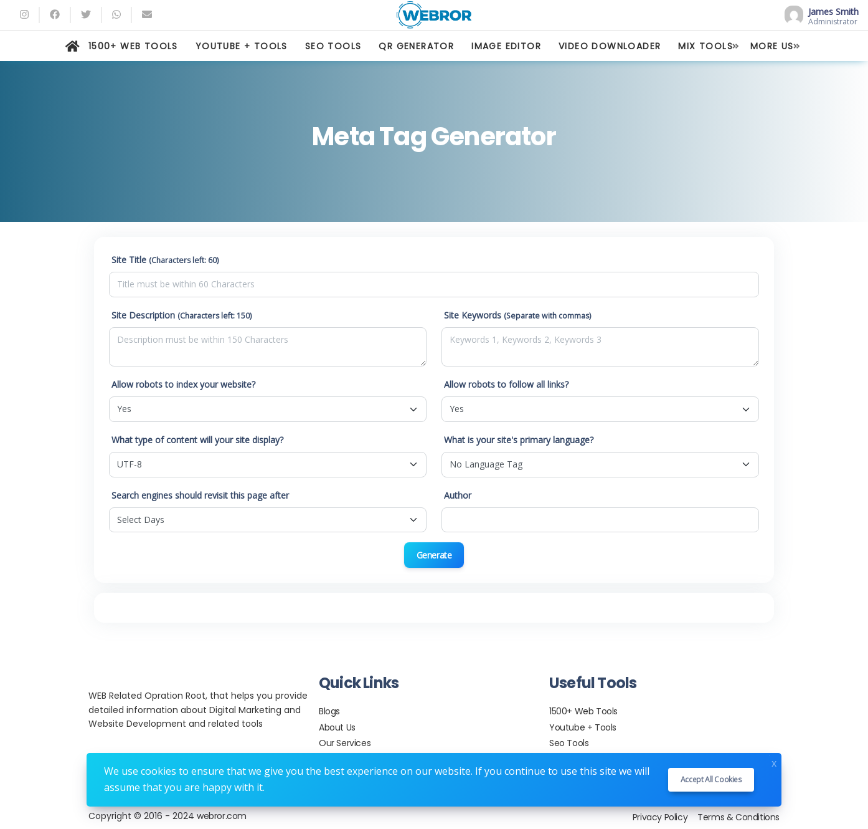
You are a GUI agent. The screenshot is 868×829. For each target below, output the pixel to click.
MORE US (772, 46)
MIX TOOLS (705, 46)
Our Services (344, 743)
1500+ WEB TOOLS (133, 46)
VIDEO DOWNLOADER (610, 46)
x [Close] (773, 762)
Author (457, 495)
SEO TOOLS (333, 46)
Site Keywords (517, 315)
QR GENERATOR (416, 46)
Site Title (165, 260)
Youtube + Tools (582, 727)
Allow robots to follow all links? (506, 384)
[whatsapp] (116, 14)
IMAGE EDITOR (506, 46)
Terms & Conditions (738, 817)
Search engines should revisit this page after (200, 495)
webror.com (222, 816)
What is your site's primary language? (518, 440)
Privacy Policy (660, 817)
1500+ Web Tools (583, 711)
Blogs (329, 711)
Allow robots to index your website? (183, 384)
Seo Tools (568, 743)
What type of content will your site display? (197, 440)
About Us (337, 727)
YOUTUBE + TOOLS (242, 46)
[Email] (147, 14)
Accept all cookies (711, 779)
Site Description (181, 315)
